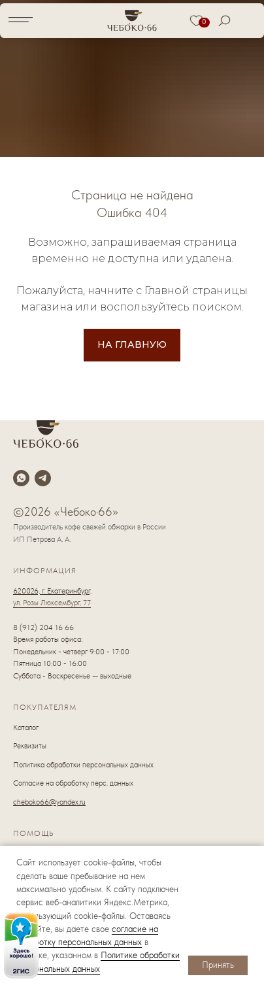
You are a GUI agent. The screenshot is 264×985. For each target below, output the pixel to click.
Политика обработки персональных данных (83, 764)
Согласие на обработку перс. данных (73, 783)
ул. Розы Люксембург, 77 (52, 602)
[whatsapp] (21, 478)
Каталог (26, 727)
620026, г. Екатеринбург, (52, 590)
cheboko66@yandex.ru (49, 802)
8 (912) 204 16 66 (43, 627)
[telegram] (43, 478)
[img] (21, 945)
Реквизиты (29, 745)
